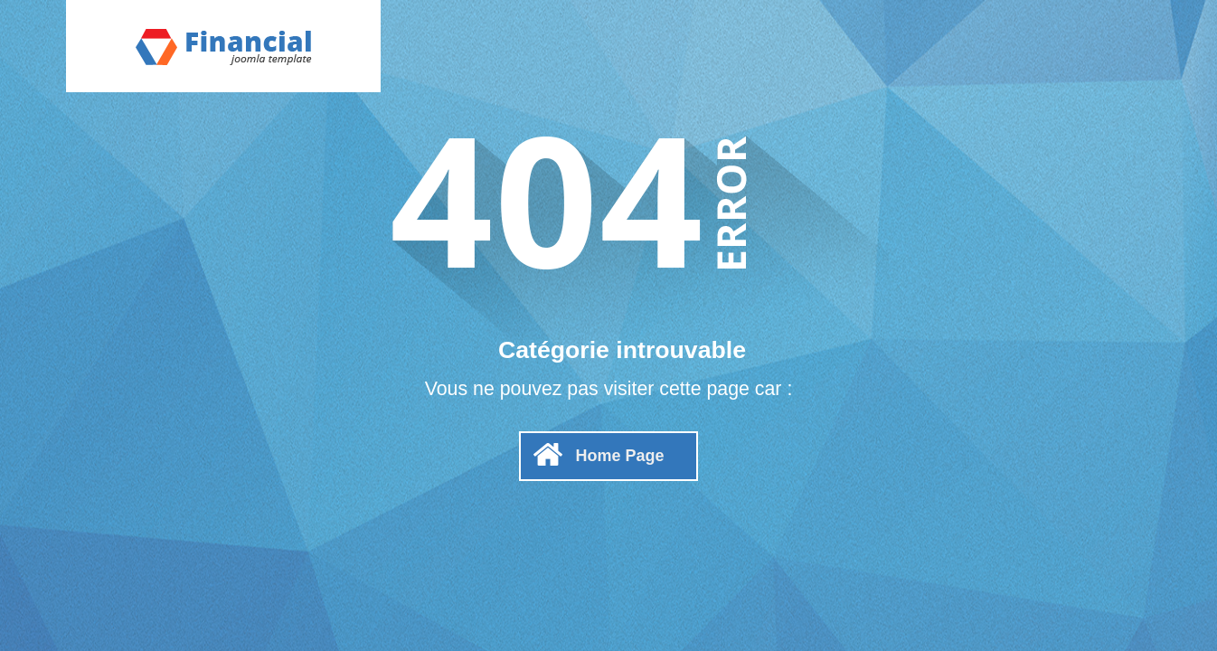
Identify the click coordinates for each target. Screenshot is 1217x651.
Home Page (619, 456)
